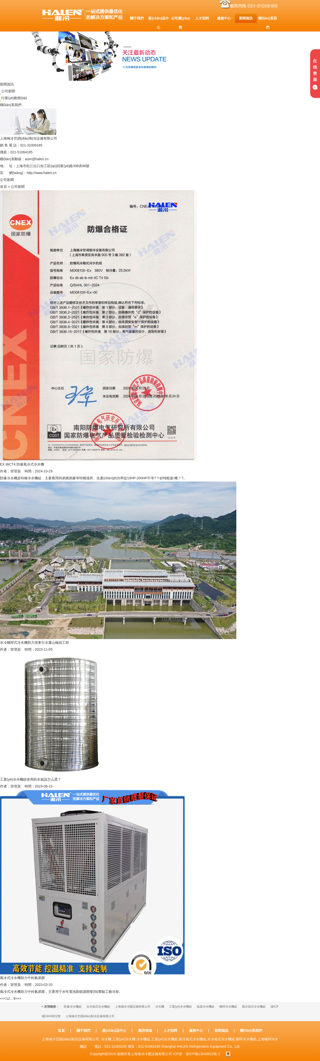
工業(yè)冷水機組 (180, 1006)
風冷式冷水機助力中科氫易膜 (22, 978)
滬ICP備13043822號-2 (203, 1054)
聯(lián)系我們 (251, 1030)
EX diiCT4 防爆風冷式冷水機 (22, 464)
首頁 (3, 187)
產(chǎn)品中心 (114, 1030)
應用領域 (145, 1030)
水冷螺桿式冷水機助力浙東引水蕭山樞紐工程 (34, 642)
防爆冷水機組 (72, 1006)
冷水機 (159, 1006)
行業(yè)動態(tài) (14, 98)
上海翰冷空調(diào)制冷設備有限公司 (89, 1016)
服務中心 (196, 1030)
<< (2, 998)
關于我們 (83, 1030)
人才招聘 (170, 1030)
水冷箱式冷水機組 (98, 1006)
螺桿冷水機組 (228, 1006)
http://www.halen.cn (41, 173)
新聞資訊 (221, 1030)
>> (19, 998)
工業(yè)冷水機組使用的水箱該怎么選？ (30, 779)
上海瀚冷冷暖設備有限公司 (132, 1006)
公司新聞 (8, 91)
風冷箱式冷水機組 (254, 1006)
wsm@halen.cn (36, 159)
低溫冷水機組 (205, 1006)
